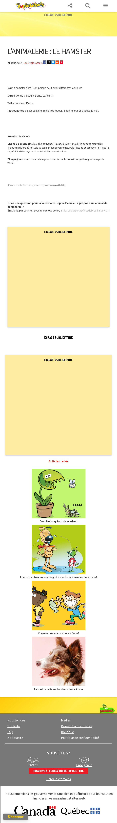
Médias (66, 720)
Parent (33, 765)
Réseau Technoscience (76, 726)
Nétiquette (15, 738)
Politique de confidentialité (80, 738)
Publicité (13, 726)
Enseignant (84, 765)
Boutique (67, 732)
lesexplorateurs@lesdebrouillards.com (86, 210)
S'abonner (16, 816)
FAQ (10, 732)
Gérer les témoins (58, 779)
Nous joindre (16, 720)
